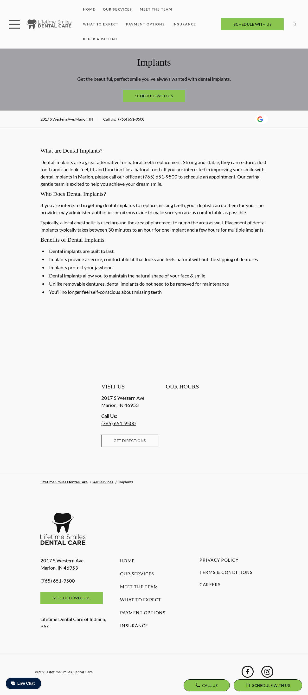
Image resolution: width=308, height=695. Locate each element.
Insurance (184, 24)
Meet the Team (156, 9)
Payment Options (145, 24)
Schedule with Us (252, 24)
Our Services (117, 9)
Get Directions (130, 440)
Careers (210, 584)
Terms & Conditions (226, 572)
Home (89, 9)
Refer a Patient (100, 39)
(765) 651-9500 (131, 119)
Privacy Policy (218, 560)
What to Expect (100, 24)
